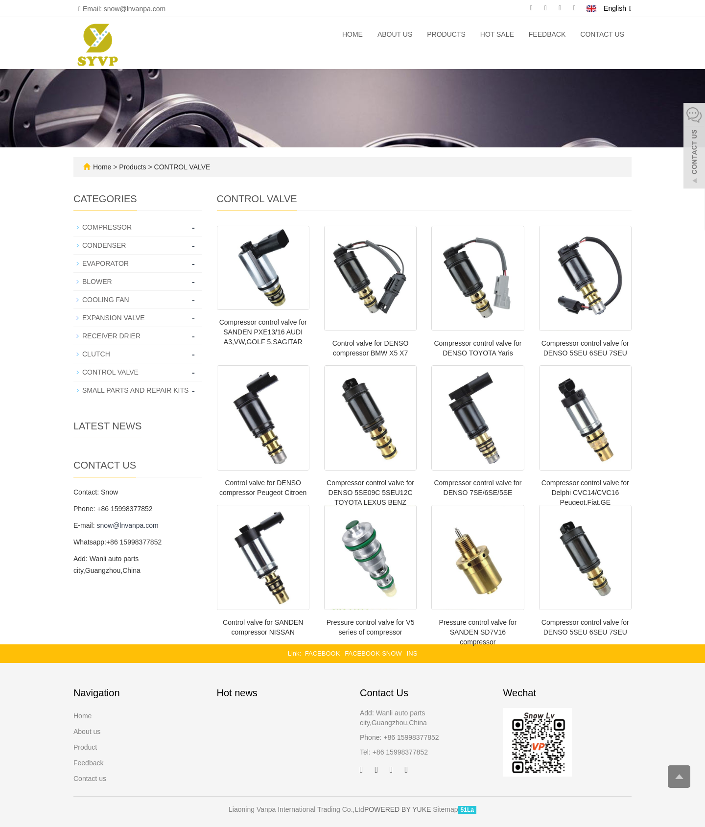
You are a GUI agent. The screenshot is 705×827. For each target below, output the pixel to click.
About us (394, 34)
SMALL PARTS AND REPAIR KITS (135, 390)
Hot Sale (497, 34)
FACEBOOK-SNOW (373, 653)
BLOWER (97, 281)
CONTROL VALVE (181, 167)
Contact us (602, 34)
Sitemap (445, 809)
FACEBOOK (322, 653)
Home (352, 34)
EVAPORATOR (105, 263)
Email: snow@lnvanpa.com (121, 9)
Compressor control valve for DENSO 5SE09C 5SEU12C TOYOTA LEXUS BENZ (370, 492)
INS (412, 653)
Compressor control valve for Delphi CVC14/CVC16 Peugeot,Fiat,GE (585, 492)
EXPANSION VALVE (113, 318)
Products (446, 34)
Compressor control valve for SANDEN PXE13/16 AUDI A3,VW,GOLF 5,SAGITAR (263, 332)
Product (85, 747)
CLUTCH (96, 354)
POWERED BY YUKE (398, 809)
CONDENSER (104, 245)
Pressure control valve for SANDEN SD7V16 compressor (478, 632)
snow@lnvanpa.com (127, 525)
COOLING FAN (105, 300)
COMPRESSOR (107, 227)
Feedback (547, 34)
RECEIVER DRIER (111, 336)
